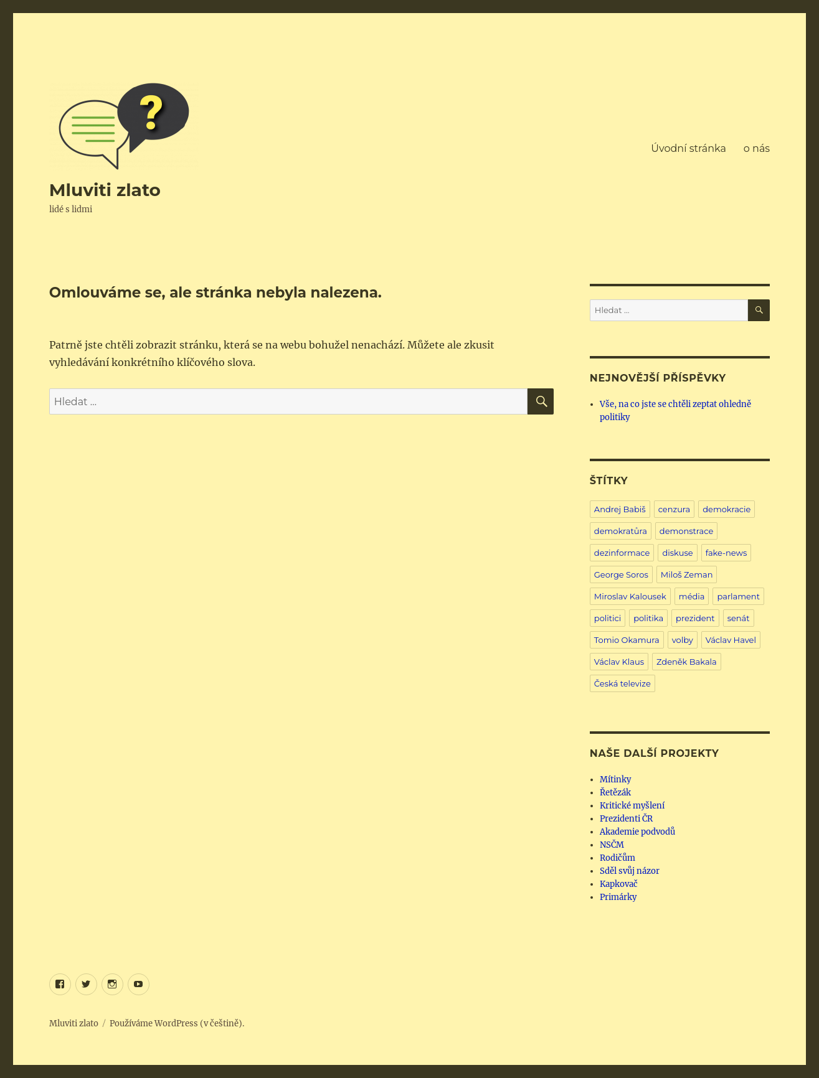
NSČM (612, 845)
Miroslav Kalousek (630, 596)
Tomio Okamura (627, 640)
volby (682, 640)
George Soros (621, 574)
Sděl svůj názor (630, 871)
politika (648, 618)
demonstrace (686, 531)
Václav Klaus (619, 662)
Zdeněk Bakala (686, 662)
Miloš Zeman (687, 574)
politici (607, 618)
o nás (757, 148)
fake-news (726, 553)
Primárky (618, 897)
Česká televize (622, 683)
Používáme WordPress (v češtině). (177, 1023)
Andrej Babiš (620, 509)
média (692, 596)
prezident (695, 618)
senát (738, 618)
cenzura (674, 509)
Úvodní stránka (688, 148)
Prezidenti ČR (626, 818)
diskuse (677, 553)
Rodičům (617, 858)
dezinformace (622, 553)
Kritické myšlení (632, 805)
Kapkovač (619, 884)
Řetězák (615, 792)
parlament (738, 596)
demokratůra (620, 531)
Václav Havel (731, 640)
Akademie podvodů (637, 832)
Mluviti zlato (105, 189)
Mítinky (615, 779)
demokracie (726, 509)
